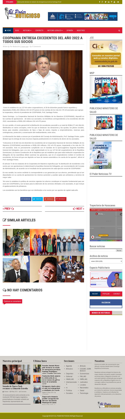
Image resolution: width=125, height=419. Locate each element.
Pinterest (60, 199)
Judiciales (84, 382)
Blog (17, 30)
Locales (83, 385)
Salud (82, 390)
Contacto (39, 30)
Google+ (49, 199)
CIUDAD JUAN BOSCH (85, 370)
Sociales (69, 393)
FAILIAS (83, 376)
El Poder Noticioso (62, 416)
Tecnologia (84, 393)
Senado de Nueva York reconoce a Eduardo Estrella (15, 387)
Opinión (70, 30)
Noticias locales (54, 30)
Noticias (27, 30)
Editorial (69, 376)
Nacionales (84, 388)
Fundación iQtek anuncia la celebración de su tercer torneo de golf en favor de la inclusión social (51, 380)
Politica (69, 390)
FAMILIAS (70, 379)
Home (8, 30)
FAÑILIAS (83, 379)
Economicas (84, 374)
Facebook (26, 199)
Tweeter (37, 199)
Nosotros (81, 30)
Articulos (69, 369)
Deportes (69, 374)
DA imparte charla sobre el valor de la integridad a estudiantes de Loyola (51, 388)
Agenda (69, 366)
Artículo (83, 366)
